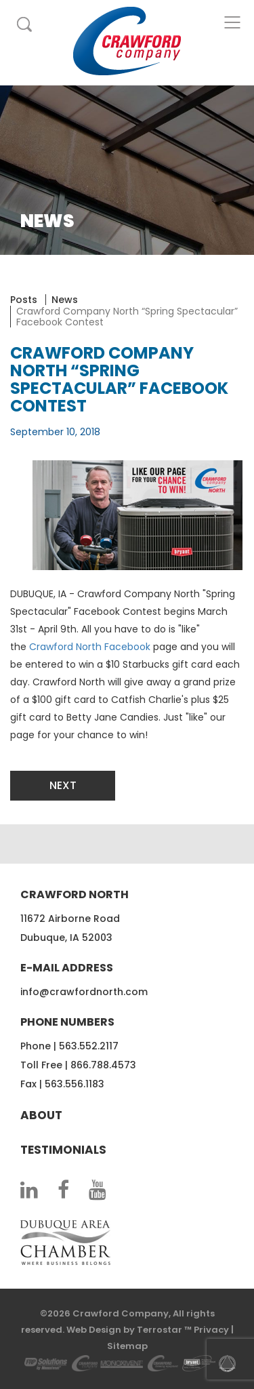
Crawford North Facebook (89, 646)
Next (63, 785)
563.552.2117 (89, 1046)
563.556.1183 (74, 1084)
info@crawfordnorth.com (84, 992)
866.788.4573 (103, 1065)
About (41, 1115)
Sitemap (127, 1346)
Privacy (211, 1329)
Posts (23, 299)
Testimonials (63, 1150)
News (64, 299)
